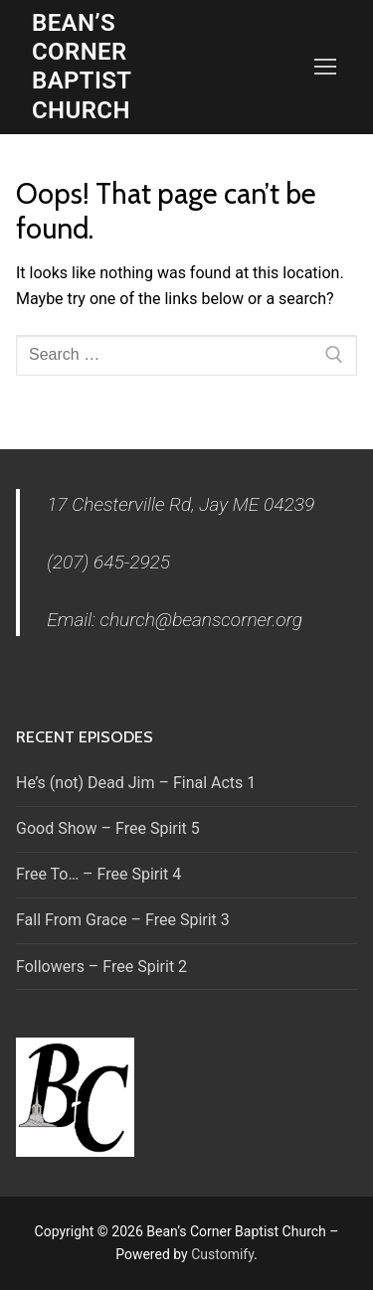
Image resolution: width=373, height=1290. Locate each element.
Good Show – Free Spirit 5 (108, 828)
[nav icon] (325, 67)
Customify (222, 1254)
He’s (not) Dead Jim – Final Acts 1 (136, 782)
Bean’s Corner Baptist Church (81, 66)
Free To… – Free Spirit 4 (98, 874)
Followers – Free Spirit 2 (101, 966)
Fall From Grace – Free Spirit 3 (123, 919)
